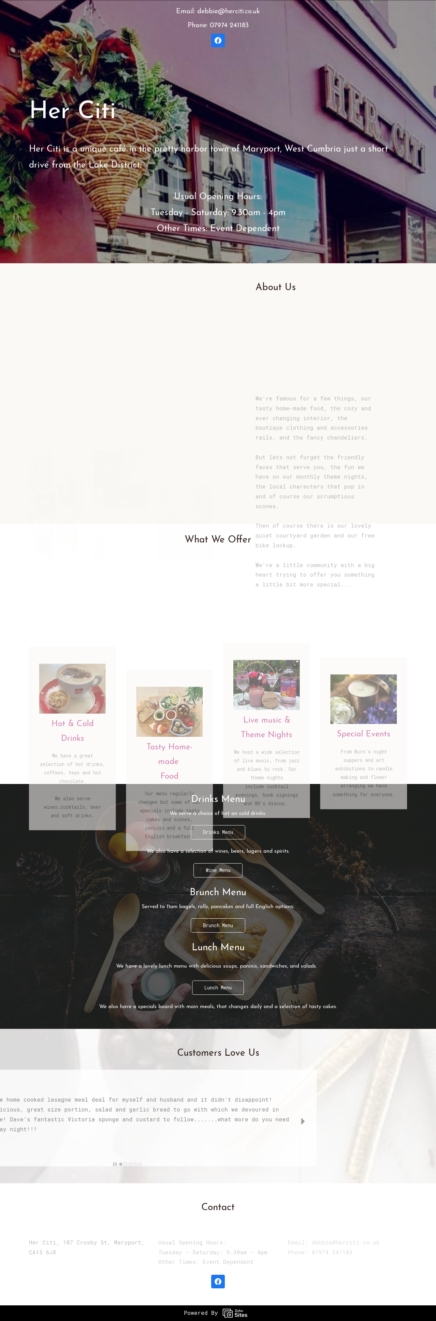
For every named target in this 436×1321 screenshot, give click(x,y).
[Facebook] (218, 40)
